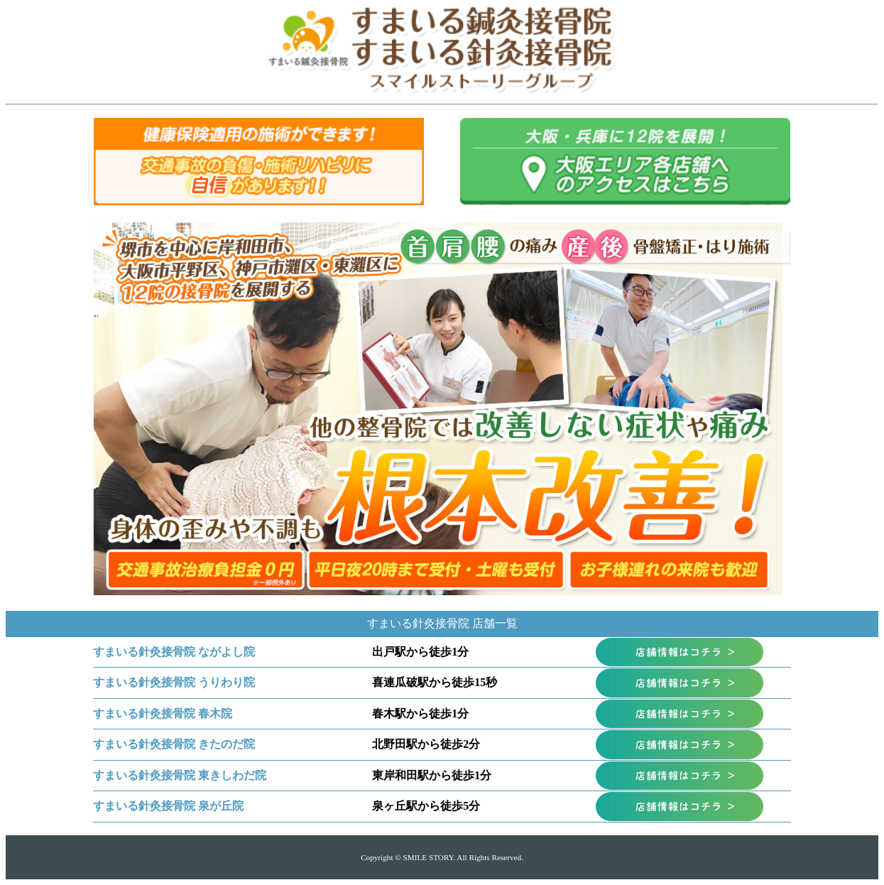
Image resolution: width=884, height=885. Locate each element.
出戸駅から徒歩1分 (420, 652)
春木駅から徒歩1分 (420, 713)
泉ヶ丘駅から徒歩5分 (426, 806)
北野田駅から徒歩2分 (426, 744)
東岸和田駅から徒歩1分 (431, 775)
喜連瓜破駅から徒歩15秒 (434, 682)
